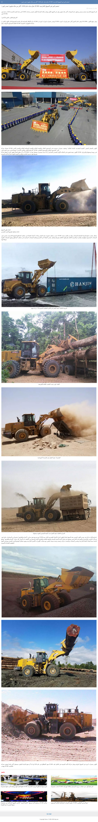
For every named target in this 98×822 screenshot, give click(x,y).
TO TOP (49, 814)
